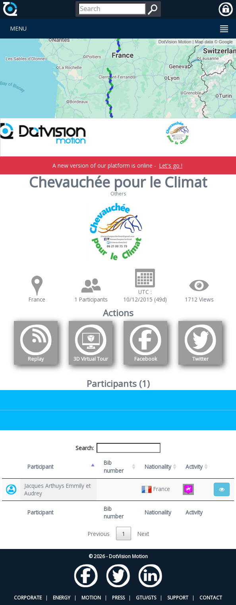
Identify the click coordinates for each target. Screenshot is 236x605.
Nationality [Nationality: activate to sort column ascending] (158, 466)
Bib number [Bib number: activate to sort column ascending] (114, 466)
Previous (99, 533)
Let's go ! (170, 165)
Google (226, 41)
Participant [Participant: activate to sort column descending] (40, 466)
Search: (118, 448)
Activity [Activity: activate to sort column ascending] (194, 466)
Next (143, 533)
